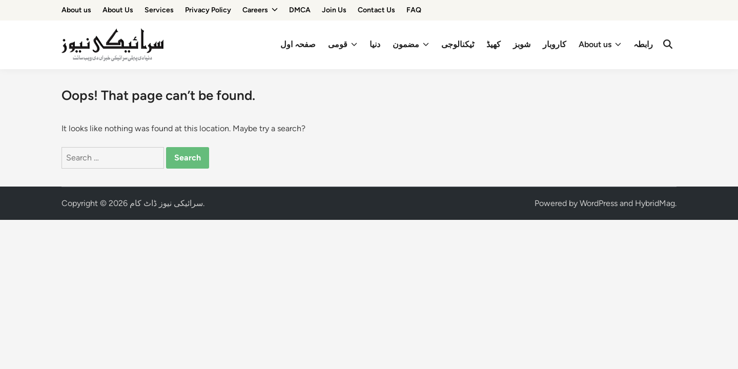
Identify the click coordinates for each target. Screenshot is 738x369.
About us (76, 10)
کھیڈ (493, 44)
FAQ (413, 10)
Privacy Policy (208, 10)
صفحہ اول (298, 44)
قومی (342, 44)
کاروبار (554, 44)
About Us (117, 10)
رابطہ (643, 44)
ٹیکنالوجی (457, 44)
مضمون (411, 44)
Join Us (334, 10)
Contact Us (376, 10)
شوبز (521, 44)
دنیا (375, 44)
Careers (260, 10)
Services (159, 10)
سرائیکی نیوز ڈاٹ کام (166, 203)
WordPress (599, 203)
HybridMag (655, 203)
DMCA (300, 10)
